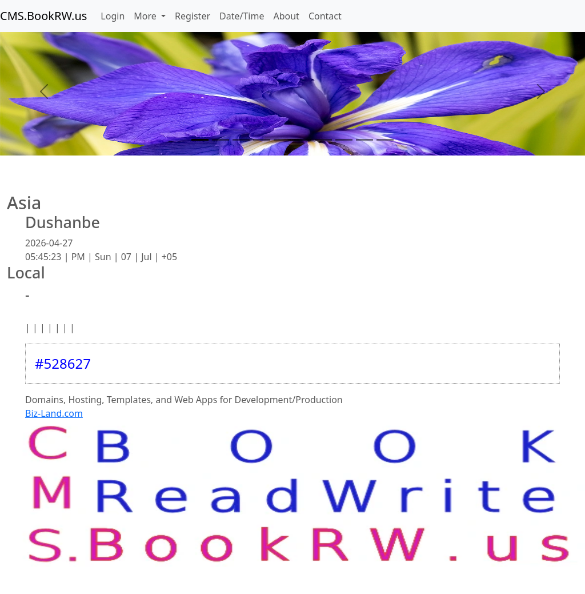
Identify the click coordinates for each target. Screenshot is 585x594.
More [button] (146, 16)
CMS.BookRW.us (43, 15)
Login (113, 16)
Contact (325, 16)
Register (192, 16)
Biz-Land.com (54, 413)
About (286, 16)
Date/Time (241, 16)
